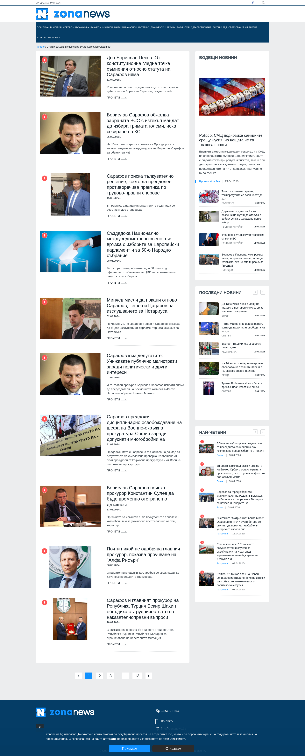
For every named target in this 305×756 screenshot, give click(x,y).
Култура (41, 37)
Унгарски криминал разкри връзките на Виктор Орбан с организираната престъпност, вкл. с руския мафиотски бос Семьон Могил (241, 471)
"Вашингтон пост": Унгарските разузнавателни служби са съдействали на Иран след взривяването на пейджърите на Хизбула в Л (237, 552)
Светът (68, 27)
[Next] (149, 676)
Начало (40, 46)
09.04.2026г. (238, 563)
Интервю (143, 27)
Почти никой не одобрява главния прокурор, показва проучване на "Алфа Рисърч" (143, 555)
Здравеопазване (201, 27)
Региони (54, 37)
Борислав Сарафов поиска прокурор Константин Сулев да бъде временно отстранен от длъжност (140, 496)
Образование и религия (243, 27)
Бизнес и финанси (101, 27)
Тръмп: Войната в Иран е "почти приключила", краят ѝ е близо (242, 385)
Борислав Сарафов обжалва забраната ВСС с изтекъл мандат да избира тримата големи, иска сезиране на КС (143, 123)
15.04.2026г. (232, 181)
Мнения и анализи (125, 27)
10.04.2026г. (235, 455)
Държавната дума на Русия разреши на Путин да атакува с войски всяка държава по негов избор (241, 217)
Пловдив (227, 270)
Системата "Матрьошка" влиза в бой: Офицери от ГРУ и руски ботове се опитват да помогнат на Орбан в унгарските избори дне (240, 523)
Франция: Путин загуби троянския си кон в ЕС (243, 236)
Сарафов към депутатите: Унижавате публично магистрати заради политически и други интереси (142, 364)
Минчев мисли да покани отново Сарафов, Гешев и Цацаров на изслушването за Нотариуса (142, 306)
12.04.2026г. (238, 533)
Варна (220, 507)
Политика (43, 27)
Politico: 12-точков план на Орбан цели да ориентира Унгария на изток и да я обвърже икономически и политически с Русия (241, 579)
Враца (225, 315)
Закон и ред (220, 27)
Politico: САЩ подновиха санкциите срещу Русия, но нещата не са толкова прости (231, 140)
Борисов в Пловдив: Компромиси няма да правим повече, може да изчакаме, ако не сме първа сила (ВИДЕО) (243, 260)
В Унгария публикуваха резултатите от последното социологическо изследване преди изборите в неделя (240, 447)
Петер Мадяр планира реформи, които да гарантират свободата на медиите (243, 327)
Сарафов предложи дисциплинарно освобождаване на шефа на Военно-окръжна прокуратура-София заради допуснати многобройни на (144, 428)
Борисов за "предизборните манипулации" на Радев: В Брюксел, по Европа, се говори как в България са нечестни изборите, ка (240, 497)
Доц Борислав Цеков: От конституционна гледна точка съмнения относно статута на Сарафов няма (139, 66)
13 (137, 676)
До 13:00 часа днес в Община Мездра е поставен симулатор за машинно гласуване (242, 307)
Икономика (82, 27)
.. (125, 676)
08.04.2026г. (235, 481)
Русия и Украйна (209, 181)
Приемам (129, 749)
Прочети (117, 97)
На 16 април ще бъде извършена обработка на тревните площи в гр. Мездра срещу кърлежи (243, 367)
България (56, 27)
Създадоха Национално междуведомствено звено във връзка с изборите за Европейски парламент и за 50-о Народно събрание (143, 244)
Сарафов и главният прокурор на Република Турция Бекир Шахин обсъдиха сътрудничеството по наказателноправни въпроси (143, 609)
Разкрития (183, 27)
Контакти (167, 721)
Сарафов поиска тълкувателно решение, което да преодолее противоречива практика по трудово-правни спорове (140, 184)
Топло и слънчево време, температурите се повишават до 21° (242, 195)
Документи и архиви (163, 27)
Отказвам (173, 749)
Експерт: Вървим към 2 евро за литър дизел (241, 345)
